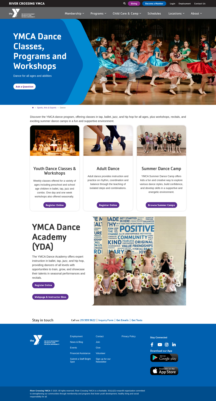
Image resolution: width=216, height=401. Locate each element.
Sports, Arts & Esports (46, 108)
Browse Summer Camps (161, 205)
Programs (98, 13)
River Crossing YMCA (27, 3)
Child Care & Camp (127, 13)
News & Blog (76, 342)
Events (73, 347)
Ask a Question (24, 86)
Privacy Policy (129, 336)
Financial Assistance (80, 353)
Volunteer (100, 353)
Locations (176, 13)
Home (33, 107)
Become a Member (154, 3)
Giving (134, 3)
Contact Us (199, 3)
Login (172, 3)
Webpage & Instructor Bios (50, 296)
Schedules (155, 13)
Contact (100, 336)
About (196, 13)
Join (98, 342)
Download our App (161, 350)
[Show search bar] (124, 3)
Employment (185, 3)
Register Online (55, 205)
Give (98, 347)
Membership (74, 13)
